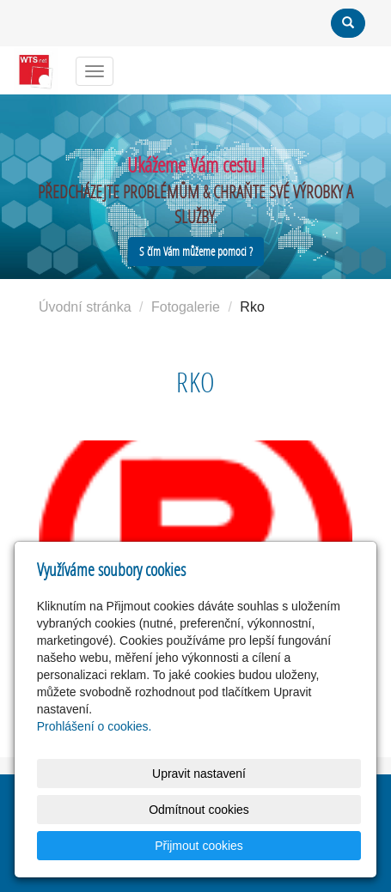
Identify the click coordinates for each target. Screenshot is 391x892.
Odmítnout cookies (199, 809)
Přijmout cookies (199, 846)
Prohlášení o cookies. (94, 726)
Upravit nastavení (199, 773)
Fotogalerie (185, 307)
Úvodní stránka (85, 307)
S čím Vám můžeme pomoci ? (196, 251)
